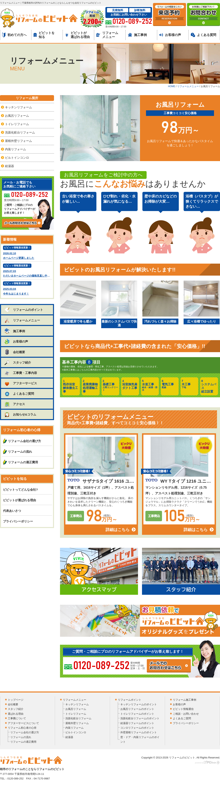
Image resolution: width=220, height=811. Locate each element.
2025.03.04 (27, 288)
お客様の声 (170, 35)
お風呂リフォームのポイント (137, 708)
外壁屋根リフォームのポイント (138, 732)
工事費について (17, 718)
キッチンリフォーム (18, 107)
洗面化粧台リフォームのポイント (139, 718)
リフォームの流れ (20, 451)
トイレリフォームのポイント (137, 713)
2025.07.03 (27, 271)
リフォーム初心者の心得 (22, 727)
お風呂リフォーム (17, 115)
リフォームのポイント (23, 309)
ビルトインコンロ (17, 157)
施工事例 (137, 35)
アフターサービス (20, 383)
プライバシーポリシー (18, 521)
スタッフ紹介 (17, 362)
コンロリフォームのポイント (137, 727)
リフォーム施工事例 (184, 699)
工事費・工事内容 (20, 373)
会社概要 (14, 352)
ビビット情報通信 (183, 708)
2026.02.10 (27, 253)
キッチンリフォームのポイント (138, 704)
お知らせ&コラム (20, 414)
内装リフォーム (15, 149)
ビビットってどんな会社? (20, 489)
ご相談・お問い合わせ (186, 713)
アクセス (14, 404)
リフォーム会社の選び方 (24, 441)
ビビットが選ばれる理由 (77, 34)
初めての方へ (14, 35)
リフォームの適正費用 (23, 462)
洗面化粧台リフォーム (20, 132)
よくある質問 (203, 35)
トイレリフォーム (17, 124)
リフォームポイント (129, 699)
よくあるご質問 (19, 393)
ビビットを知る (44, 34)
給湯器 (9, 166)
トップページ (15, 699)
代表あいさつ (12, 510)
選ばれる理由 (15, 713)
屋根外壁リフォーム (18, 140)
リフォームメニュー (107, 34)
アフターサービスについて (23, 723)
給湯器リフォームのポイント (137, 723)
